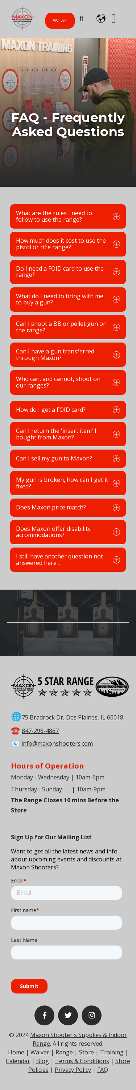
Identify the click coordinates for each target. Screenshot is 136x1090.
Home (16, 1052)
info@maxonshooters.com (57, 743)
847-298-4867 (40, 731)
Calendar (18, 1061)
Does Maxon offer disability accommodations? (68, 532)
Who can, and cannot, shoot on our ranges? (68, 382)
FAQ (102, 1070)
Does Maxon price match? (68, 507)
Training (112, 1052)
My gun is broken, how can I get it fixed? (68, 483)
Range (64, 1052)
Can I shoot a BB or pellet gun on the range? (68, 327)
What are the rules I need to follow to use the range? (68, 216)
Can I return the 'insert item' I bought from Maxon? (68, 434)
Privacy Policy (73, 1070)
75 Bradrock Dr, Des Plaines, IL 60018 (72, 717)
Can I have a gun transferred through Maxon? (68, 354)
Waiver (60, 20)
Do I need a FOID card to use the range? (68, 272)
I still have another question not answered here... (68, 559)
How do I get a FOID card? (68, 410)
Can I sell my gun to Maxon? (68, 458)
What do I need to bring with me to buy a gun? (68, 299)
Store (86, 1052)
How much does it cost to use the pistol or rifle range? (68, 244)
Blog (42, 1061)
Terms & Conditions (82, 1061)
